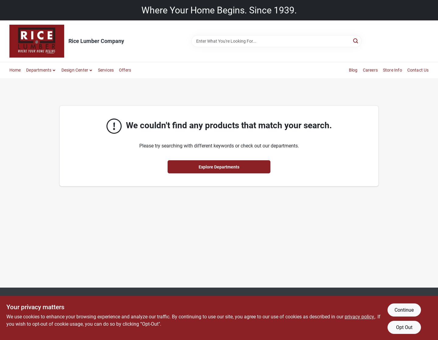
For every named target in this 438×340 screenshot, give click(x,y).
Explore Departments (219, 167)
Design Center (75, 70)
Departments (38, 70)
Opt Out (404, 327)
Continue (404, 310)
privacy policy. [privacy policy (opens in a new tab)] (360, 317)
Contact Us (418, 70)
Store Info (392, 70)
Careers (370, 70)
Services (106, 70)
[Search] (356, 41)
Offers (125, 70)
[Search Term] (276, 41)
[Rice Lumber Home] (36, 41)
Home (15, 70)
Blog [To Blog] (353, 70)
